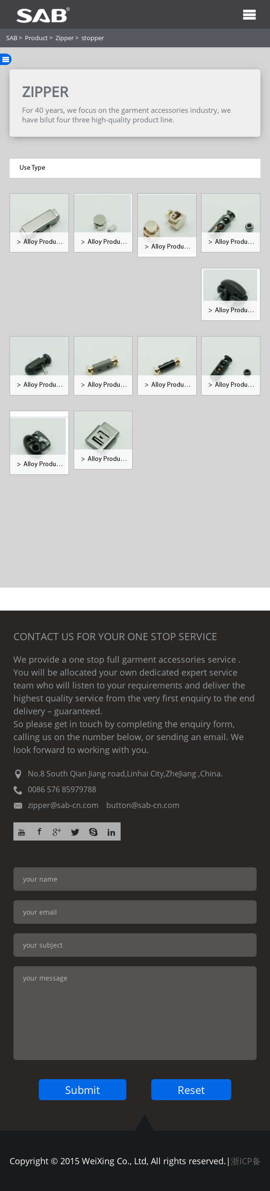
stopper (92, 37)
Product (36, 37)
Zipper (65, 37)
